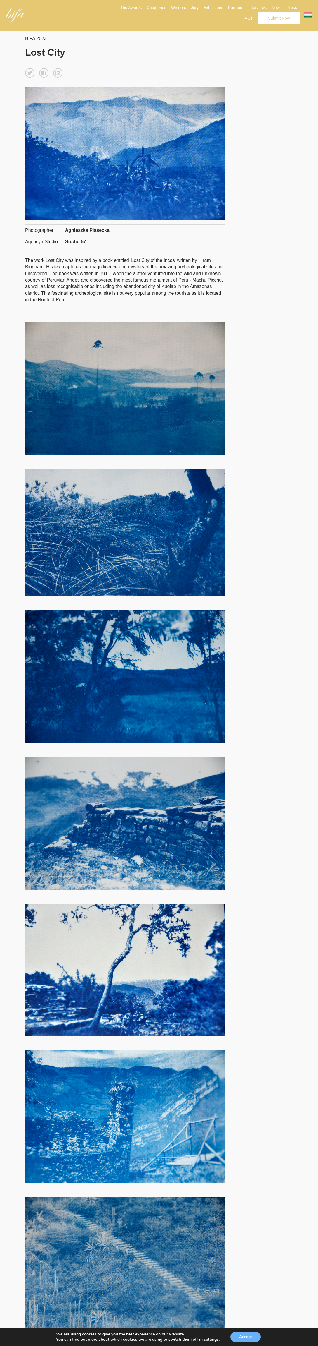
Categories (156, 8)
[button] (29, 73)
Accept (245, 1337)
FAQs (247, 18)
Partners (236, 8)
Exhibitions (213, 8)
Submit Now (279, 18)
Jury (195, 8)
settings (211, 1339)
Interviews (257, 8)
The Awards (131, 8)
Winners (178, 8)
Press (291, 8)
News (277, 8)
